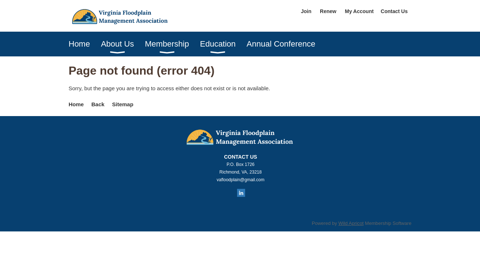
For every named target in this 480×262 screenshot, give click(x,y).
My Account (359, 11)
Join (306, 11)
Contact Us (394, 11)
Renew (328, 11)
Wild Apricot (351, 223)
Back (98, 104)
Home (76, 104)
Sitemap (122, 104)
